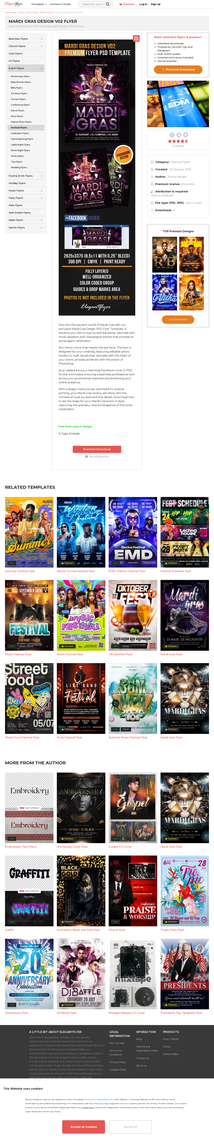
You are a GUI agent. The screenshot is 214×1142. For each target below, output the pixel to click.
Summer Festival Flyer (20, 571)
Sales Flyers (16, 220)
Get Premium (178, 319)
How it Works (171, 1039)
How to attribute (162, 195)
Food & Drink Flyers (21, 175)
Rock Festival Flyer (69, 737)
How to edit (194, 202)
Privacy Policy (118, 1062)
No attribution (97, 456)
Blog (139, 1039)
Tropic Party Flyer (172, 929)
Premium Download (97, 449)
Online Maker (171, 1054)
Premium (173, 4)
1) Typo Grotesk (69, 433)
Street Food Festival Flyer (22, 737)
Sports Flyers (17, 227)
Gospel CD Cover (120, 846)
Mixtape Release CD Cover (127, 1012)
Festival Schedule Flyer (175, 571)
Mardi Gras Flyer (171, 654)
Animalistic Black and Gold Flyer (78, 929)
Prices (166, 1046)
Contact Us (142, 1058)
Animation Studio (67, 4)
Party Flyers (16, 197)
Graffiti (9, 929)
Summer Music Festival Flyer (128, 737)
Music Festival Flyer (18, 654)
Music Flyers (16, 190)
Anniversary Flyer (16, 1012)
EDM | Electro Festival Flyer (127, 571)
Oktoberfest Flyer (121, 654)
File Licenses (117, 1043)
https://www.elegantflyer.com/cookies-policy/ (116, 1107)
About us (141, 1065)
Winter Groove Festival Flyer (76, 571)
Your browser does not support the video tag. (178, 104)
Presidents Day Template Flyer (181, 1012)
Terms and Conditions (116, 1052)
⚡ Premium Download (178, 69)
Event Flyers (16, 68)
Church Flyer (117, 929)
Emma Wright (177, 176)
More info (187, 184)
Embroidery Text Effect (21, 846)
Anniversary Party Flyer (72, 846)
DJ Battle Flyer (67, 1012)
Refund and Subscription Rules (147, 1048)
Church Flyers (17, 46)
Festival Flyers (180, 162)
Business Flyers (18, 38)
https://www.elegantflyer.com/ (99, 1099)
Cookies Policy (118, 1069)
